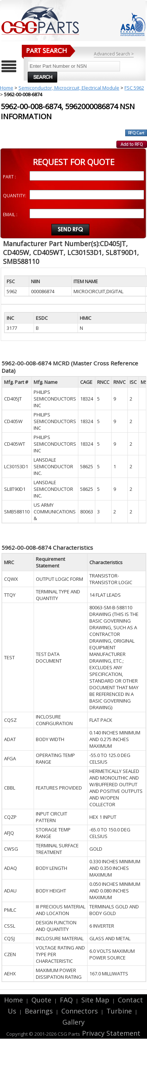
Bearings (39, 1010)
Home (6, 87)
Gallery (73, 1022)
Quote (41, 999)
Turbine (119, 1010)
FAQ (66, 999)
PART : (9, 177)
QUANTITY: (14, 195)
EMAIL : (10, 214)
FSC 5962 (134, 87)
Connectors (79, 1010)
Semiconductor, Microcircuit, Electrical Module (68, 87)
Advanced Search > (114, 54)
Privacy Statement (110, 1033)
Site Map (95, 999)
